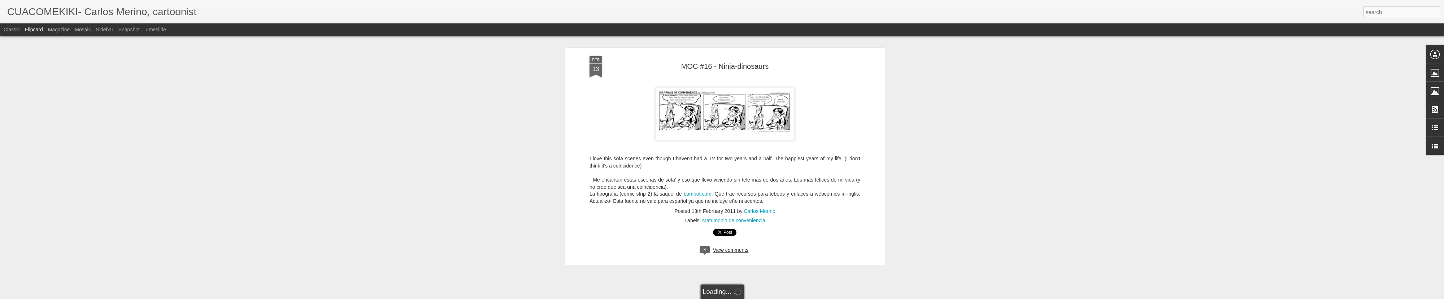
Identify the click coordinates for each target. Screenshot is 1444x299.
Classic (12, 29)
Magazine (59, 29)
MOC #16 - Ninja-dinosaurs (725, 66)
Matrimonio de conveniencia (733, 220)
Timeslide (155, 29)
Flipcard (34, 29)
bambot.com (698, 194)
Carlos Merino (759, 211)
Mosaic (83, 29)
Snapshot (129, 29)
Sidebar (104, 29)
